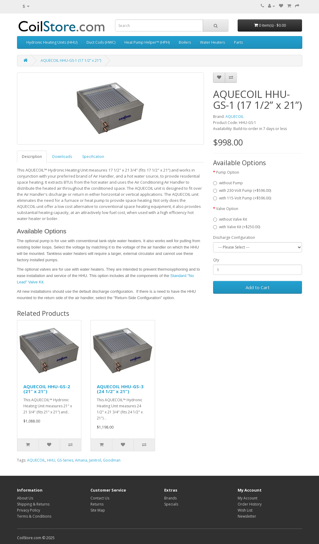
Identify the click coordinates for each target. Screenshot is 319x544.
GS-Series (65, 460)
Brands (170, 498)
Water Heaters (212, 42)
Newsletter (247, 516)
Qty (216, 259)
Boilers (185, 42)
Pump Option (227, 172)
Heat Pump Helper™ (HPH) (147, 42)
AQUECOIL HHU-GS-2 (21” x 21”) (46, 389)
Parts (238, 42)
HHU (51, 460)
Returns (97, 504)
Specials (171, 504)
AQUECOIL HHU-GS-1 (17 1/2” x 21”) (71, 60)
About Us (25, 498)
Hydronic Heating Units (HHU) (51, 42)
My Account (247, 498)
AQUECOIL (235, 116)
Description (32, 156)
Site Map (97, 510)
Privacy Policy (28, 510)
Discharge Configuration (234, 237)
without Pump (228, 182)
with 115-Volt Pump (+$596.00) (242, 198)
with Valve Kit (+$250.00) (236, 226)
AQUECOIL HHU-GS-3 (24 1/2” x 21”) (120, 389)
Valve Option (227, 208)
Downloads (62, 156)
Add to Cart (258, 287)
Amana (81, 460)
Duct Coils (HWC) (101, 42)
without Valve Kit (230, 219)
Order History (250, 504)
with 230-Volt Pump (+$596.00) (242, 190)
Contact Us (99, 498)
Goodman (111, 460)
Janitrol (95, 460)
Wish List (245, 510)
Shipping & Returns (33, 504)
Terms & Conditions (34, 516)
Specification (93, 156)
